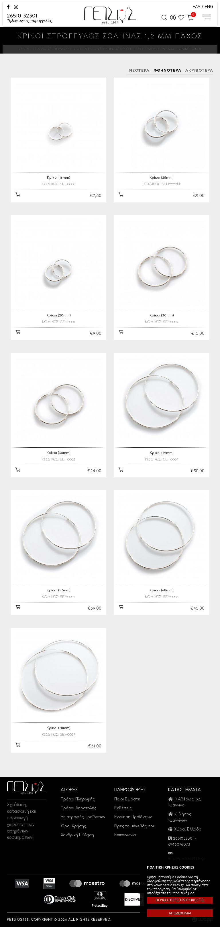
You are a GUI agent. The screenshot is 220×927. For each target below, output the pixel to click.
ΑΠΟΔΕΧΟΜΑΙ (180, 913)
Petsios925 (110, 15)
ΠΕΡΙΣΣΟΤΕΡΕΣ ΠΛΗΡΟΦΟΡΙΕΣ (180, 900)
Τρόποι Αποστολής (78, 808)
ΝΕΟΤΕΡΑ (139, 70)
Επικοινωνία (125, 835)
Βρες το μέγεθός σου (134, 826)
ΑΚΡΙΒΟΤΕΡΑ (199, 70)
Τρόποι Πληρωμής (78, 799)
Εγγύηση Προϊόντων (133, 817)
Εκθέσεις (122, 808)
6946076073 (179, 845)
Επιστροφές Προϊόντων (83, 817)
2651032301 (183, 839)
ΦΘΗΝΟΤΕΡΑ (167, 70)
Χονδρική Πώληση (77, 835)
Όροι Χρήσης (73, 826)
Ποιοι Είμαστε (127, 799)
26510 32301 (29, 18)
